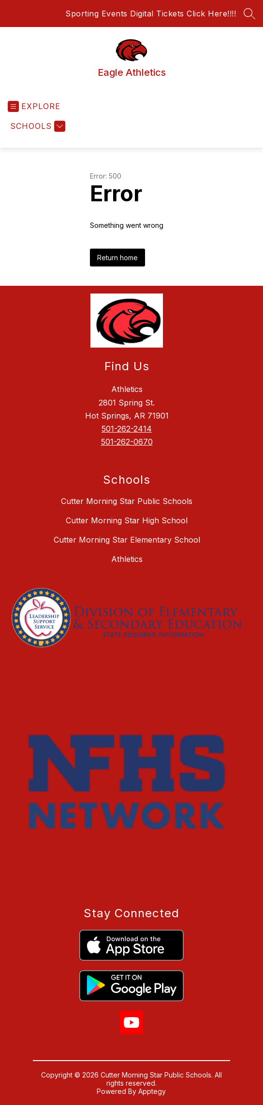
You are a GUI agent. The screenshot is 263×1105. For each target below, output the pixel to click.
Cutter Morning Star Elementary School (127, 540)
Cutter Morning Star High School (127, 520)
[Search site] (249, 13)
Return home (117, 257)
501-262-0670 (127, 442)
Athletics (127, 559)
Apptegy (152, 1091)
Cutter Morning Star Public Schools (126, 501)
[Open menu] (34, 106)
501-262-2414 (127, 429)
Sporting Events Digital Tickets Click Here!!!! (150, 13)
